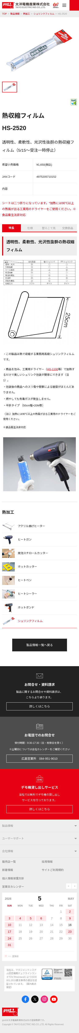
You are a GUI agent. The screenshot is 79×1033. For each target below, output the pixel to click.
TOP (4, 14)
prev (68, 886)
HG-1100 (52, 369)
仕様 (30, 228)
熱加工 (26, 14)
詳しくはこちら (39, 706)
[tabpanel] (39, 50)
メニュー (64, 5)
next (74, 886)
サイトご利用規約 (53, 870)
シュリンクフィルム (43, 14)
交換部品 (67, 228)
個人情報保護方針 (13, 878)
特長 (11, 228)
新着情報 (7, 870)
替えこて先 (49, 228)
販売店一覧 (9, 861)
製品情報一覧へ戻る (39, 645)
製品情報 (15, 14)
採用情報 (47, 861)
